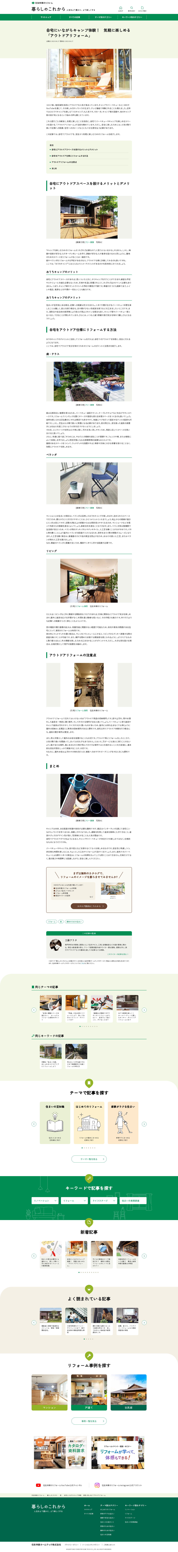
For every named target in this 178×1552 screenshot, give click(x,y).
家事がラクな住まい (107, 1513)
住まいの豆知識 (105, 1534)
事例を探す (131, 9)
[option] (52, 1008)
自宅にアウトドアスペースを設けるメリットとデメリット (75, 149)
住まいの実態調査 (130, 1200)
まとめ (54, 168)
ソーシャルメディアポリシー (91, 1545)
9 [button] (97, 1027)
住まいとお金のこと (107, 1522)
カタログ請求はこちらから (89, 906)
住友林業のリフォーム (38, 1495)
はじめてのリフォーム (107, 1509)
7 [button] (93, 1027)
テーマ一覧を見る (89, 1159)
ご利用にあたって (109, 1545)
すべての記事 (74, 17)
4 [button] (87, 1027)
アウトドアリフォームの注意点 (64, 162)
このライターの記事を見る (117, 954)
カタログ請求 (142, 9)
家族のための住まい (107, 1526)
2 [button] (83, 1027)
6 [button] (91, 1027)
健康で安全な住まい (107, 1518)
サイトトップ (46, 17)
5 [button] (89, 1027)
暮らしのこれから (52, 1495)
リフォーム (51, 921)
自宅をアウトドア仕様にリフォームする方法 (70, 155)
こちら (82, 963)
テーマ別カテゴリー (103, 17)
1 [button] (81, 1027)
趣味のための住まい (74, 921)
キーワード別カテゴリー (132, 17)
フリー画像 (89, 242)
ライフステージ (100, 1200)
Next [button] (144, 1010)
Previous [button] (34, 1010)
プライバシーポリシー (72, 1545)
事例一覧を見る (89, 1421)
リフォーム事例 (81, 606)
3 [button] (85, 1027)
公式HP (120, 9)
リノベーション (41, 1200)
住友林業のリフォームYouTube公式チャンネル (59, 1485)
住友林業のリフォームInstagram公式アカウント (118, 1485)
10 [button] (99, 1273)
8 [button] (95, 1027)
